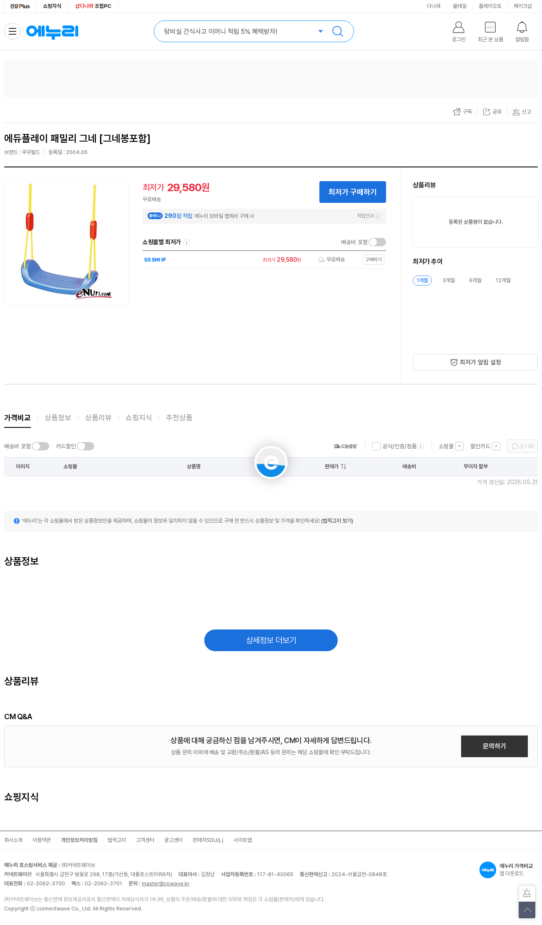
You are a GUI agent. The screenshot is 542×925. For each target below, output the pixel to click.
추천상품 (179, 417)
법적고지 (117, 840)
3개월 (448, 280)
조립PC (93, 6)
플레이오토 (490, 6)
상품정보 (58, 417)
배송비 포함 (354, 242)
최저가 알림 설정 (480, 362)
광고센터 (173, 840)
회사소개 (13, 840)
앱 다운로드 (508, 870)
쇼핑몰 (446, 446)
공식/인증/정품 (399, 446)
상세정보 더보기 (271, 640)
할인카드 (480, 446)
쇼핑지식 (52, 6)
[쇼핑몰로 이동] (262, 260)
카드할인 (66, 446)
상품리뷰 (98, 417)
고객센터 (145, 840)
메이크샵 (523, 6)
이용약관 (42, 840)
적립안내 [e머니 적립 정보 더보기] (369, 215)
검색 (337, 31)
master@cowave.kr (166, 883)
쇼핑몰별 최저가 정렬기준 (187, 242)
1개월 (422, 280)
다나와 (434, 6)
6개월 (475, 280)
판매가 (332, 466)
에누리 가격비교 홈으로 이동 (52, 31)
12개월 (503, 280)
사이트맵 (242, 840)
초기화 (526, 446)
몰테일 (460, 6)
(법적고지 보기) (337, 521)
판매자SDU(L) (208, 840)
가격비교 (17, 417)
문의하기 (494, 746)
